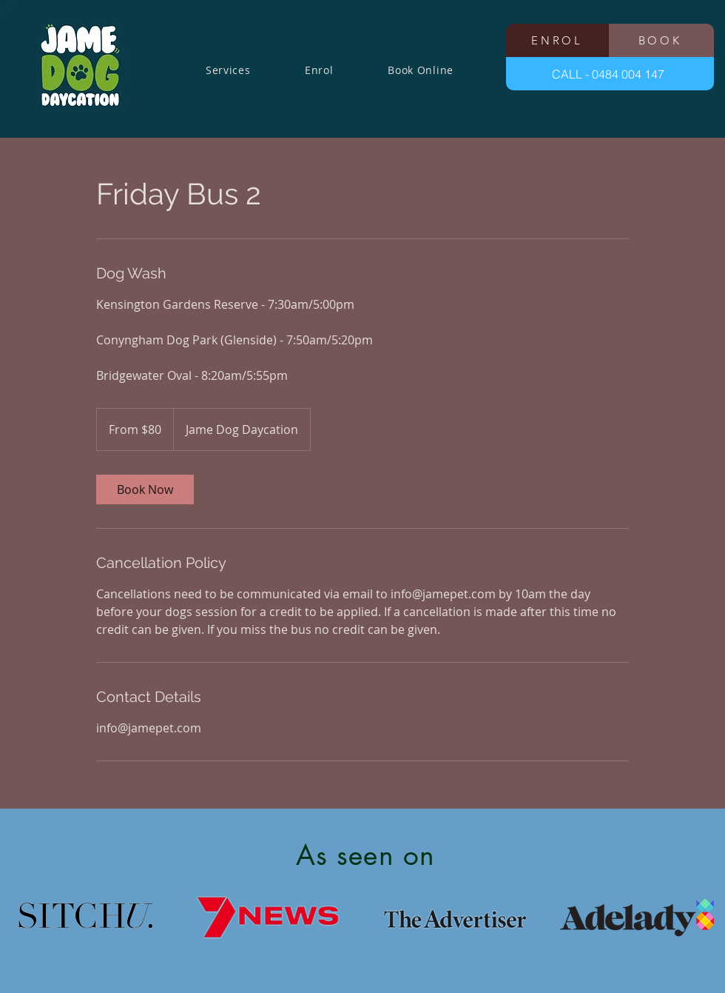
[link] (145, 489)
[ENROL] (558, 40)
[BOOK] (661, 40)
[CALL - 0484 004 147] (610, 73)
